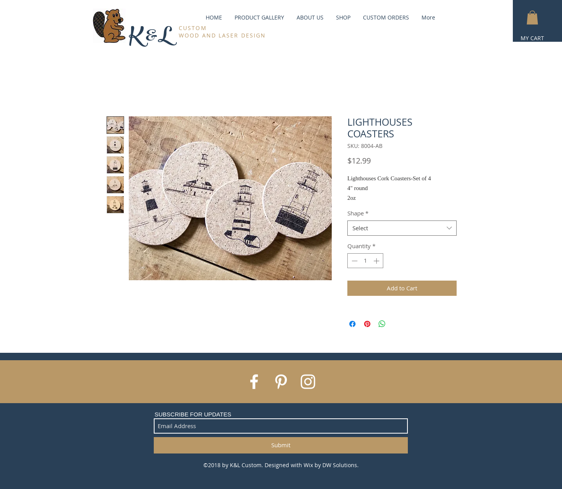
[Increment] (377, 261)
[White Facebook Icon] (254, 381)
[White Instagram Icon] (308, 381)
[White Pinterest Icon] (281, 381)
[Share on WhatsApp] (382, 324)
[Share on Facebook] (352, 324)
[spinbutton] (365, 261)
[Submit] (281, 445)
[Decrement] (354, 261)
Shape (357, 213)
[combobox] (402, 228)
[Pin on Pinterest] (367, 324)
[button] (532, 18)
